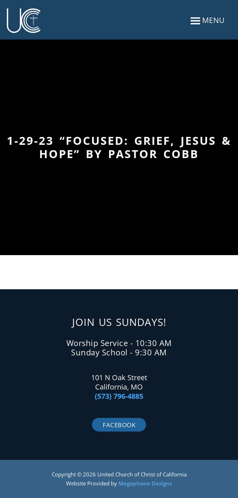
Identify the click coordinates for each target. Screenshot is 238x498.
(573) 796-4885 (119, 396)
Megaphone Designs (145, 483)
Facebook (119, 425)
